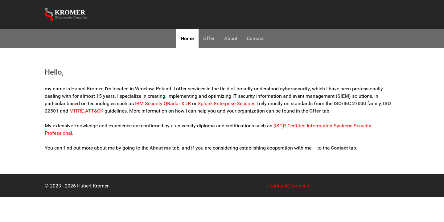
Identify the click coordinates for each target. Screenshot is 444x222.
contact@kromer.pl (290, 186)
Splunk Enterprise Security (226, 103)
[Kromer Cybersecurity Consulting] (68, 14)
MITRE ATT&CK (86, 111)
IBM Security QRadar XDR (163, 103)
